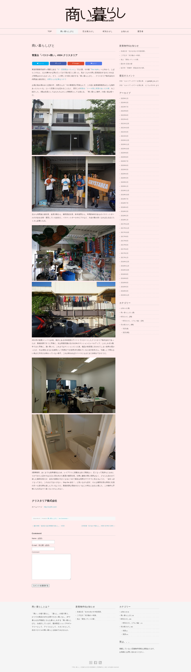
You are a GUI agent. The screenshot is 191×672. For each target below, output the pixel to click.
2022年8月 (124, 111)
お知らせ (125, 31)
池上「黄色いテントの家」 (130, 59)
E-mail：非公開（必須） (41, 545)
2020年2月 (124, 182)
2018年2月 (124, 216)
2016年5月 (124, 287)
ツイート (42, 64)
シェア (60, 64)
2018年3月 (124, 211)
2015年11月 (125, 295)
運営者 (140, 31)
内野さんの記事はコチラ (56, 79)
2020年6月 (124, 165)
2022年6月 (124, 115)
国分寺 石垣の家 (126, 64)
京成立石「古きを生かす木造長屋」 (133, 51)
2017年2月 (124, 253)
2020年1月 (124, 186)
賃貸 (124, 332)
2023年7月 (124, 107)
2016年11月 (125, 266)
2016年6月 (124, 283)
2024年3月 (124, 103)
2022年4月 (124, 119)
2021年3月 (124, 136)
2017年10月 (125, 232)
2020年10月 (125, 149)
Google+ (78, 64)
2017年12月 (125, 224)
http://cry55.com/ (50, 507)
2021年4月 (124, 132)
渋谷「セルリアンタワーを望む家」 (132, 81)
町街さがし (108, 31)
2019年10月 (125, 195)
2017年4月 (124, 249)
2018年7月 (124, 203)
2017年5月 (124, 245)
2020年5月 (124, 169)
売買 (124, 329)
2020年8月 (124, 157)
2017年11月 (125, 228)
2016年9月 (124, 274)
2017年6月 (124, 241)
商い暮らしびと (67, 31)
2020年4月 (124, 174)
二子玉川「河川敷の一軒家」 (131, 55)
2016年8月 (124, 278)
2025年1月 (124, 98)
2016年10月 (125, 270)
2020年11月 (125, 144)
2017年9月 (124, 236)
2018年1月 (124, 220)
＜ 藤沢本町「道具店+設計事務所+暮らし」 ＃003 (48, 526)
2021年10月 (125, 128)
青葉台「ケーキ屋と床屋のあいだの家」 (95, 88)
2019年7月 (124, 199)
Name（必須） (37, 538)
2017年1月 (124, 257)
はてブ (93, 63)
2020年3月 (124, 178)
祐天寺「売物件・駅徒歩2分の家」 (133, 68)
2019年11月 (125, 190)
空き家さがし (88, 31)
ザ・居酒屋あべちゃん (66, 69)
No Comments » (63, 518)
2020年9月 (124, 153)
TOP (50, 31)
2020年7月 (124, 161)
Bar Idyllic (95, 69)
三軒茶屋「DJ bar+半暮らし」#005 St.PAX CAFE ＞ (98, 526)
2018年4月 (124, 207)
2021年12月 (125, 124)
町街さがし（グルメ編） (131, 321)
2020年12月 (125, 140)
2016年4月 (124, 291)
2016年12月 (125, 262)
